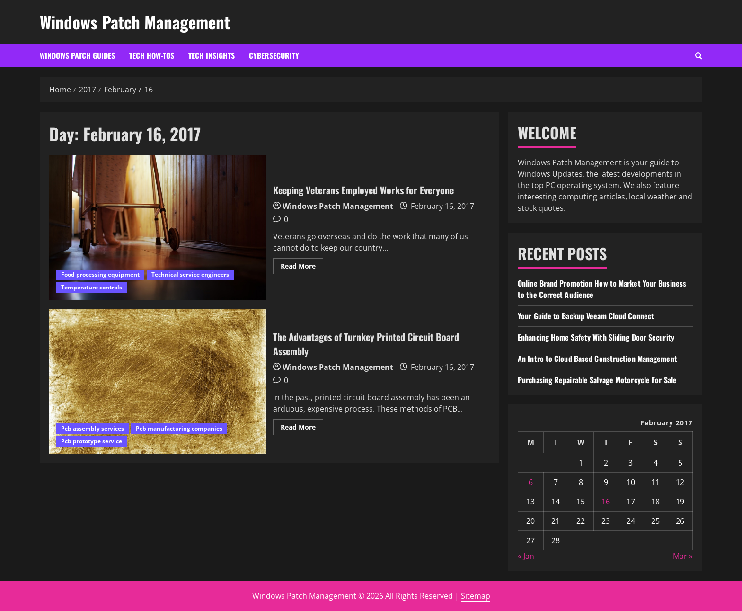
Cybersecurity (274, 55)
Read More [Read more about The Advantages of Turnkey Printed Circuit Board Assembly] (302, 428)
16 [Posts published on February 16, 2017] (605, 501)
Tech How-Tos (151, 55)
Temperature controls (91, 287)
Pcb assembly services (92, 428)
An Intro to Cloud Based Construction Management (597, 358)
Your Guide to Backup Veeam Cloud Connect (586, 316)
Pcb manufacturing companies (179, 428)
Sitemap (475, 596)
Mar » (683, 556)
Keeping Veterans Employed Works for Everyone (157, 227)
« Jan (526, 556)
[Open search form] (698, 55)
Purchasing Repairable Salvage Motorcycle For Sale (597, 380)
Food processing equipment (100, 274)
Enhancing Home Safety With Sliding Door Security (596, 337)
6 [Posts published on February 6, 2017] (531, 482)
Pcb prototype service (91, 441)
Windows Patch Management (135, 21)
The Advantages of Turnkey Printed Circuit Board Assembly (157, 381)
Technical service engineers (190, 274)
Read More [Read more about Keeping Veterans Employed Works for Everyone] (302, 267)
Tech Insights (211, 55)
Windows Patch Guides (77, 55)
